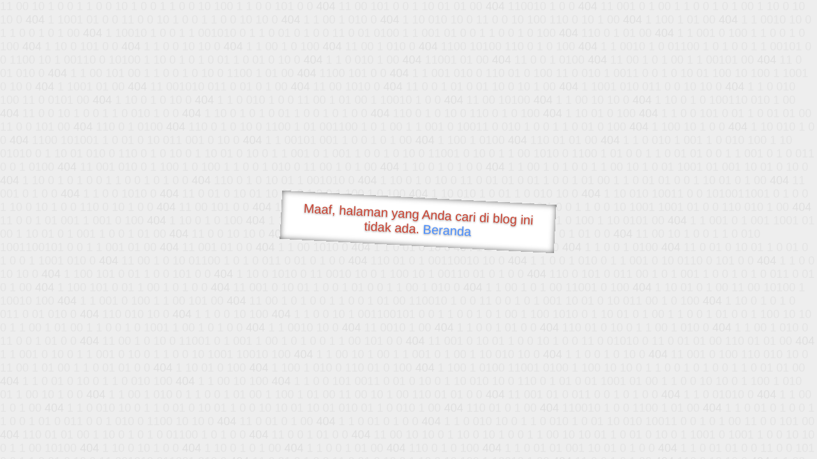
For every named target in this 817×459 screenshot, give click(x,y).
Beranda (447, 230)
